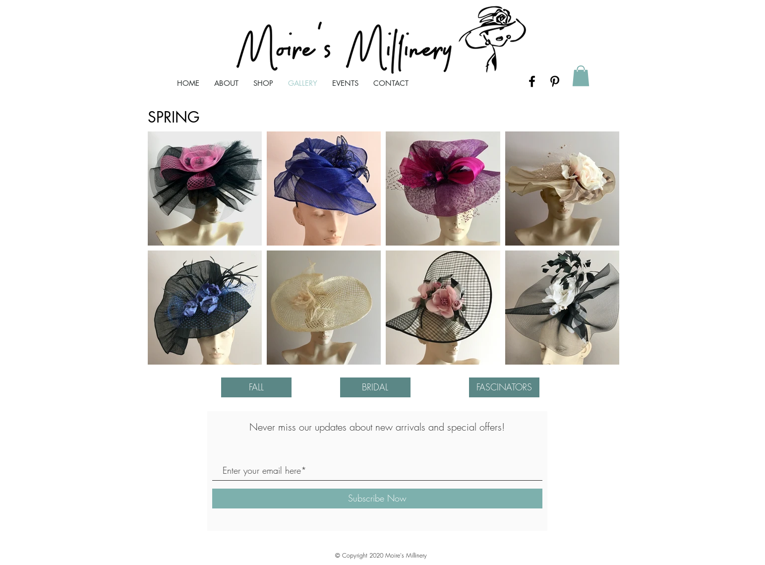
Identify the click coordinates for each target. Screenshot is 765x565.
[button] (580, 75)
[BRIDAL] (375, 387)
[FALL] (256, 387)
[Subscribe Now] (377, 498)
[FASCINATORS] (504, 387)
